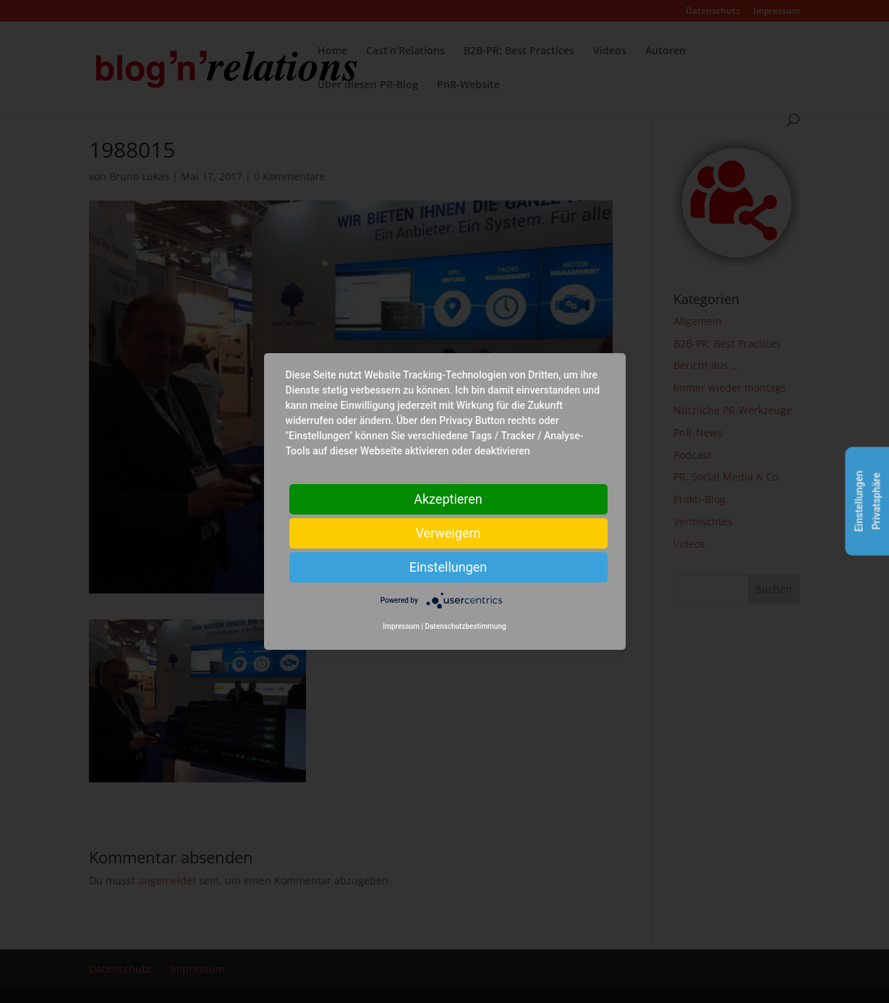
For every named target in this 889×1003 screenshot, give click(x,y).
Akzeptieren (448, 499)
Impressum (401, 626)
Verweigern (447, 533)
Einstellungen (448, 567)
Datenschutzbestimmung (465, 626)
